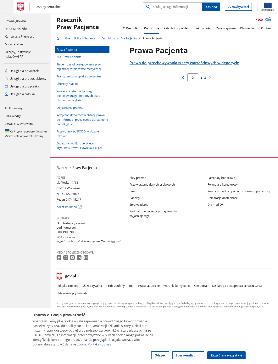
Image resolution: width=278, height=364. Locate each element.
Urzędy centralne (48, 6)
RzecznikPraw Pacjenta (79, 23)
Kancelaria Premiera (19, 36)
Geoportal (202, 285)
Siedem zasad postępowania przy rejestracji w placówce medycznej (80, 66)
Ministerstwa (14, 44)
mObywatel (240, 7)
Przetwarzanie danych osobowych (153, 184)
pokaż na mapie (70, 207)
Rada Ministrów (16, 29)
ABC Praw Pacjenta (70, 57)
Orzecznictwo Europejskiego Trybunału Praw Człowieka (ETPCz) (80, 145)
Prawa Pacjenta (68, 49)
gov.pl (67, 276)
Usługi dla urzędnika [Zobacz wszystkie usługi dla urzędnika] (22, 86)
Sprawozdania (140, 204)
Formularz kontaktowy (223, 184)
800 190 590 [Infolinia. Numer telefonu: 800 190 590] (66, 232)
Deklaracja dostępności (223, 198)
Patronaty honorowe (222, 178)
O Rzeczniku (132, 28)
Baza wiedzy (13, 116)
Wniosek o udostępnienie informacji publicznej (239, 191)
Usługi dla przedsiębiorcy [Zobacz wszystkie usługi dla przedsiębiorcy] (25, 78)
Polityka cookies (68, 285)
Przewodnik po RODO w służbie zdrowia (79, 133)
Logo (134, 191)
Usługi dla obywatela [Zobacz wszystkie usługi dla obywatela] (22, 71)
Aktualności (204, 28)
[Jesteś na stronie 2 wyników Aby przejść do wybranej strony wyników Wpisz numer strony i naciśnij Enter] (194, 77)
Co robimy (152, 28)
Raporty (136, 198)
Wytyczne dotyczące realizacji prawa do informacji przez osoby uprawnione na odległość (83, 119)
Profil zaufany (13, 108)
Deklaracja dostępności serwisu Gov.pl (238, 285)
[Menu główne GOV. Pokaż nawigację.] (7, 7)
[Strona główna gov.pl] (21, 7)
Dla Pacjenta (130, 38)
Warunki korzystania (178, 285)
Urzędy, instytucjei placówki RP (18, 54)
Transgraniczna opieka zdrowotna (80, 76)
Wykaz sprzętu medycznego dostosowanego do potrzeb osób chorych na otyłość (79, 95)
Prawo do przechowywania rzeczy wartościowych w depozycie (185, 62)
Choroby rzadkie (68, 83)
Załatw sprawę (226, 28)
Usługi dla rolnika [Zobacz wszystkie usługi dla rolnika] (20, 94)
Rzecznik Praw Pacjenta (81, 38)
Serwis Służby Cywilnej (19, 124)
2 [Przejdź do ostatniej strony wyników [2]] (206, 77)
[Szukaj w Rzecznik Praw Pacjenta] (172, 7)
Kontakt (267, 28)
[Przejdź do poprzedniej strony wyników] (183, 78)
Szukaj (211, 7)
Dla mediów (249, 28)
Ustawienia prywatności (73, 293)
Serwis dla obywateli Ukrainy (26, 133)
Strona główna (19, 21)
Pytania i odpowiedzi (178, 28)
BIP (132, 285)
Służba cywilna (93, 285)
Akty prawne (139, 178)
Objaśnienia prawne (71, 107)
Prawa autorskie (150, 285)
